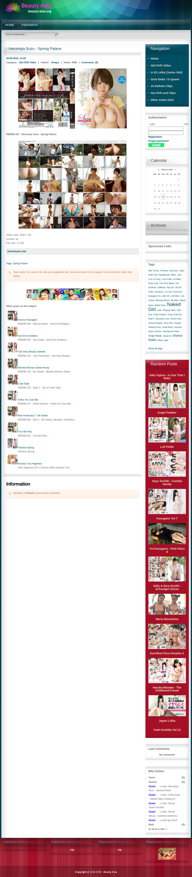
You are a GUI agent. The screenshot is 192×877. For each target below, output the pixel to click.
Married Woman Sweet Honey (34, 367)
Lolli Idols (175, 296)
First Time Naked (166, 283)
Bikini (173, 275)
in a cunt (168, 292)
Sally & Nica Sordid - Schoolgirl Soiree (167, 587)
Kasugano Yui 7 (167, 518)
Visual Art (167, 336)
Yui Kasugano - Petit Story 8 (167, 550)
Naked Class (160, 305)
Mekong (159, 300)
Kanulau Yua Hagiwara (30, 463)
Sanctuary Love (162, 319)
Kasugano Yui (154, 296)
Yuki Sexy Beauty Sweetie (31, 351)
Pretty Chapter (160, 314)
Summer (178, 327)
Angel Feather (167, 412)
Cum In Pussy (154, 279)
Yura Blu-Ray (25, 431)
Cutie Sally (23, 383)
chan (179, 275)
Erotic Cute (153, 283)
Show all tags (155, 348)
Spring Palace (20, 263)
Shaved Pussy (154, 327)
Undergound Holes (171, 331)
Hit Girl (178, 287)
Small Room (167, 327)
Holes (151, 292)
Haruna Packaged (27, 319)
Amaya (55, 62)
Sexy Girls (168, 323)
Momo (167, 300)
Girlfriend (161, 287)
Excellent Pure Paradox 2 (167, 653)
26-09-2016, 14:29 (16, 58)
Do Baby (177, 279)
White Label (163, 340)
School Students (155, 323)
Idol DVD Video (27, 62)
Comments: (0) (89, 62)
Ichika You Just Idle (28, 399)
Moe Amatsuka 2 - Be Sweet (33, 415)
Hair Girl (170, 287)
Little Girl (166, 296)
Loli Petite (167, 446)
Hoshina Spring (26, 447)
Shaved (177, 323)
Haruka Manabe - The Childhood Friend (167, 689)
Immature (159, 292)
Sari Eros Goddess (28, 335)
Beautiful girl (164, 275)
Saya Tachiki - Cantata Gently (167, 482)
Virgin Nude (155, 335)
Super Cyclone (154, 331)
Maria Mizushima (167, 619)
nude (159, 310)
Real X (151, 319)
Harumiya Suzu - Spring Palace (35, 48)
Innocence (177, 292)
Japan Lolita (167, 720)
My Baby (174, 300)
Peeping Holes (169, 310)
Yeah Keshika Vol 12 (167, 729)
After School (153, 271)
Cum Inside (167, 279)
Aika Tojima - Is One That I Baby (167, 377)
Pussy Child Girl (175, 314)
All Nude (164, 271)
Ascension (173, 271)
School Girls (175, 319)
